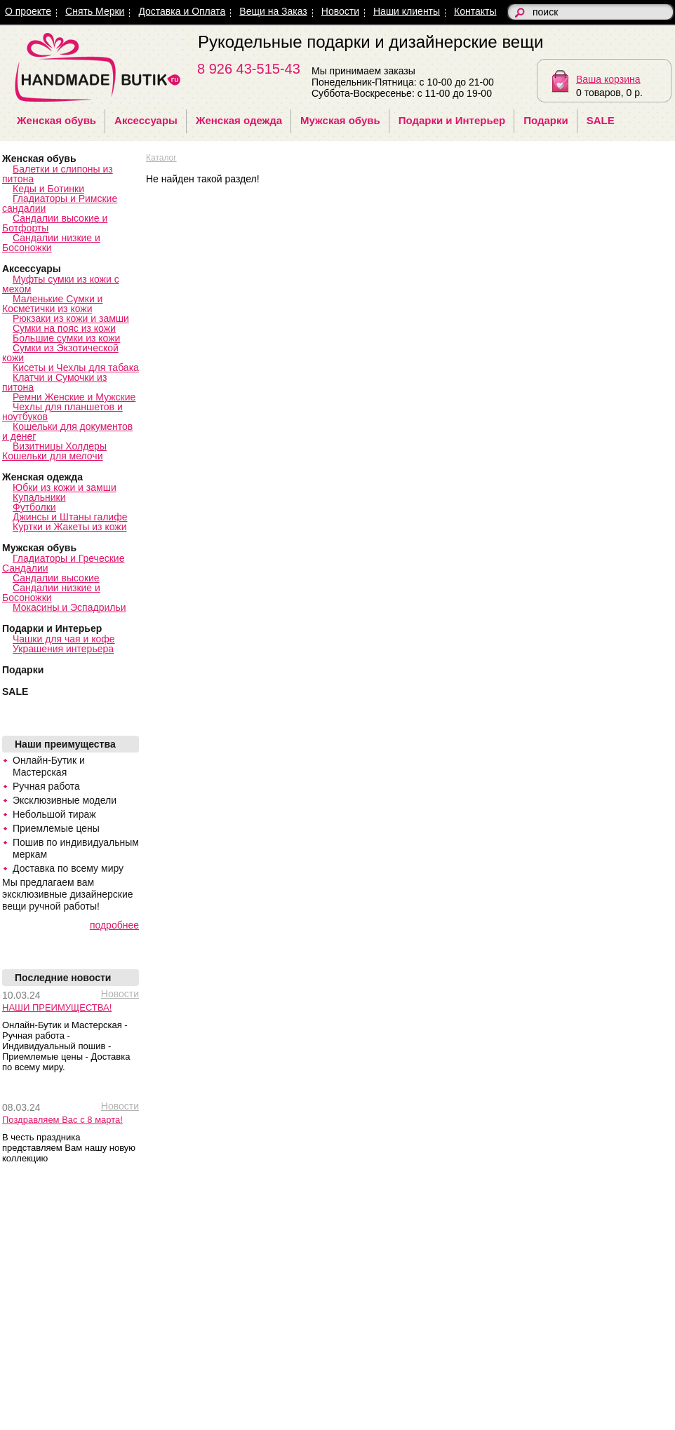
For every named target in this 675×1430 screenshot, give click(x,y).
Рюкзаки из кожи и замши (71, 318)
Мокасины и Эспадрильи (69, 607)
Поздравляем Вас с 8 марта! (62, 1119)
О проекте (28, 11)
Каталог (161, 158)
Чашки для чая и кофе (64, 639)
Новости (340, 11)
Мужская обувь (340, 120)
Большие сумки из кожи (66, 338)
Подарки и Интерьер (452, 120)
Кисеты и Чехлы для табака (76, 367)
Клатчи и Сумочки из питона (54, 382)
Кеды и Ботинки (48, 188)
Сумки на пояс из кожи (64, 328)
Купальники (39, 497)
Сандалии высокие (56, 578)
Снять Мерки (94, 11)
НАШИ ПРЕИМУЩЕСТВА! (57, 1007)
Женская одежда (239, 120)
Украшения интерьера (63, 648)
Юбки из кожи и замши (64, 487)
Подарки (545, 120)
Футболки (34, 507)
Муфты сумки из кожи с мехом (60, 284)
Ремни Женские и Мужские (74, 397)
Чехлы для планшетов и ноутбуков (62, 411)
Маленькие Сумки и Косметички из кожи (52, 303)
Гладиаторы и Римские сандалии (59, 203)
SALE (601, 120)
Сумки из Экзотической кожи (60, 352)
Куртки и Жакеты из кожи (70, 526)
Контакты (475, 11)
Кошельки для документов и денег (67, 431)
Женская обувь (56, 120)
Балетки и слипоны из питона (57, 173)
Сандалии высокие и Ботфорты (54, 223)
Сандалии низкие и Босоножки (51, 242)
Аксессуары (146, 120)
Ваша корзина (608, 79)
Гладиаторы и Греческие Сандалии (63, 563)
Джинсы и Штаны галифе (70, 516)
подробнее (114, 925)
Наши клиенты (406, 11)
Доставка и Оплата (181, 11)
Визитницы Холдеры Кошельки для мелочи (54, 450)
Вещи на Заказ (273, 11)
